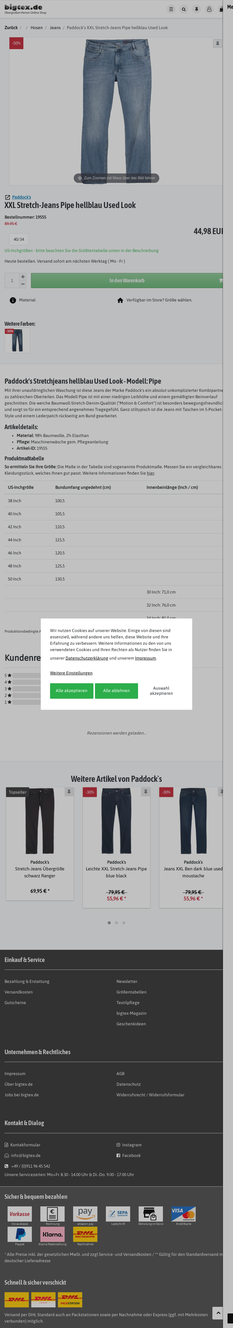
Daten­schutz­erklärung (87, 658)
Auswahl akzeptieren (161, 691)
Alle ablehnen (116, 690)
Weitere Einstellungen (71, 673)
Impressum (145, 658)
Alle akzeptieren (71, 690)
